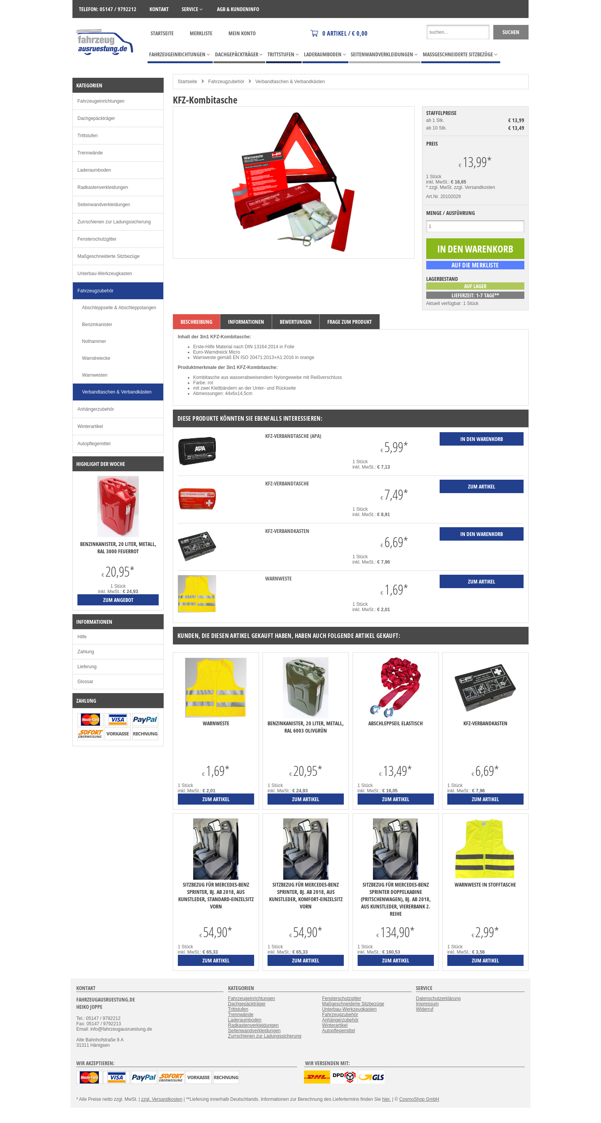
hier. (386, 1099)
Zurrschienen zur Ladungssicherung (114, 222)
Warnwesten (94, 375)
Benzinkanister (97, 324)
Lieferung (87, 666)
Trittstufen (87, 135)
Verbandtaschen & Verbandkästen (290, 81)
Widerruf (424, 1009)
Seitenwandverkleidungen (103, 204)
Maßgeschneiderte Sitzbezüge (108, 256)
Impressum (427, 1004)
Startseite (162, 33)
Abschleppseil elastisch (395, 723)
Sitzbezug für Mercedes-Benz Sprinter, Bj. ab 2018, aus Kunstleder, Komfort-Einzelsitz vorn (306, 895)
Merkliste (201, 33)
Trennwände (90, 153)
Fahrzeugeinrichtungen (101, 101)
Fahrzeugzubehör (226, 81)
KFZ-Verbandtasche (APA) (293, 435)
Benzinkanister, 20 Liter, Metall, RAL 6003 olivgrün (306, 727)
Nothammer (94, 341)
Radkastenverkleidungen (102, 187)
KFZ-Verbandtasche (287, 483)
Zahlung (85, 651)
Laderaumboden (94, 170)
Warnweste (278, 578)
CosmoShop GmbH (419, 1099)
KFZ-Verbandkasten (287, 530)
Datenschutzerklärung (438, 998)
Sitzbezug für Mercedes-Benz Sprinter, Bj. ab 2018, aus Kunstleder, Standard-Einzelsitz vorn (216, 895)
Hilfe (82, 636)
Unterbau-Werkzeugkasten (104, 273)
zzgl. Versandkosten (474, 187)
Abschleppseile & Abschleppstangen (119, 307)
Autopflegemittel (93, 443)
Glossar (85, 681)
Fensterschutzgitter (97, 239)
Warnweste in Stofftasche (485, 884)
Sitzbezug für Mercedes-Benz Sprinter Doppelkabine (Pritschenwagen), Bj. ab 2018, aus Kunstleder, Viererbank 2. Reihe (396, 899)
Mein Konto (242, 33)
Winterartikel (90, 426)
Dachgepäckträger (96, 118)
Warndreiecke (96, 358)
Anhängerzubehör (95, 409)
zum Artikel (216, 799)
